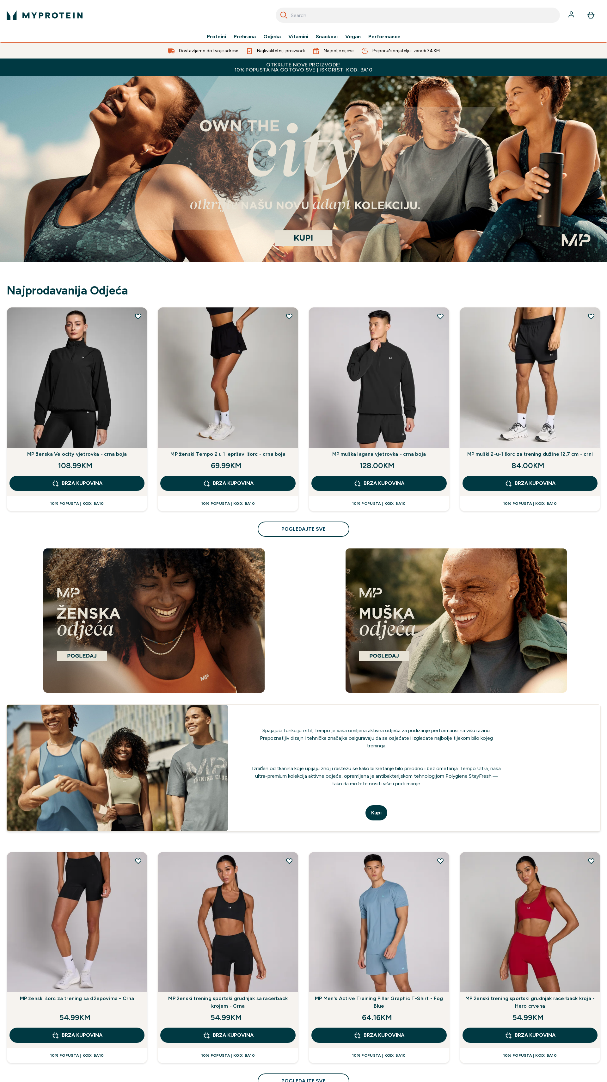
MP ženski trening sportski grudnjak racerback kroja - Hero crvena (530, 1002)
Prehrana (245, 36)
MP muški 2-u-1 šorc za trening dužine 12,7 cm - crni (530, 454)
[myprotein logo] (45, 15)
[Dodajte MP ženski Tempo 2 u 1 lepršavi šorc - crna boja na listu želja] (289, 316)
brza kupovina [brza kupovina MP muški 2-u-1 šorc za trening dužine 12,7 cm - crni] (530, 483)
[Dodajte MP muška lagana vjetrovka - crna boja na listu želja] (440, 316)
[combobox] (418, 15)
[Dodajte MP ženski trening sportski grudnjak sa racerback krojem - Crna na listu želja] (289, 861)
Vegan (353, 36)
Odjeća (272, 36)
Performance (384, 36)
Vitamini (298, 36)
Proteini (216, 36)
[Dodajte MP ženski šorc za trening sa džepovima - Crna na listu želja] (138, 861)
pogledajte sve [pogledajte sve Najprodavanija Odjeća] (303, 529)
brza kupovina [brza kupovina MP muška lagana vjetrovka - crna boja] (378, 483)
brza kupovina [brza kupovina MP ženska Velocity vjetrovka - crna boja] (77, 483)
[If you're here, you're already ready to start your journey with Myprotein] (303, 169)
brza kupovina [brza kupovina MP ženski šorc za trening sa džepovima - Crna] (77, 1035)
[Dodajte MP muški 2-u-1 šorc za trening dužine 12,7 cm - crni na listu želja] (591, 316)
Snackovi (327, 36)
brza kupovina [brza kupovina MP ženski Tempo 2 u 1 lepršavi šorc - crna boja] (228, 483)
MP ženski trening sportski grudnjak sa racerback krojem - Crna (228, 1002)
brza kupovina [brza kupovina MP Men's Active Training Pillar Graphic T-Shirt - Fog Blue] (378, 1035)
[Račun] (571, 15)
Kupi (376, 813)
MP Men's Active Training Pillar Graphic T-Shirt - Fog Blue (379, 1002)
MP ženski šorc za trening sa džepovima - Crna (77, 998)
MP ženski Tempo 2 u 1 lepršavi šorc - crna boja (227, 454)
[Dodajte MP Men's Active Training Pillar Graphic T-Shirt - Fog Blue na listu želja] (440, 861)
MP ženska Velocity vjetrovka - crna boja (77, 454)
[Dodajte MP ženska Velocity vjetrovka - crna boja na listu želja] (138, 316)
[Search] (283, 15)
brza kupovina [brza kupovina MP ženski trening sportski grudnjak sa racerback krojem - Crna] (228, 1035)
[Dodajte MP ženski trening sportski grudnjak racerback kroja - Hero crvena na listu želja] (591, 861)
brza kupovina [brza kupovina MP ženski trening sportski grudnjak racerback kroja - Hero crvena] (530, 1035)
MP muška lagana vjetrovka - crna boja (379, 454)
